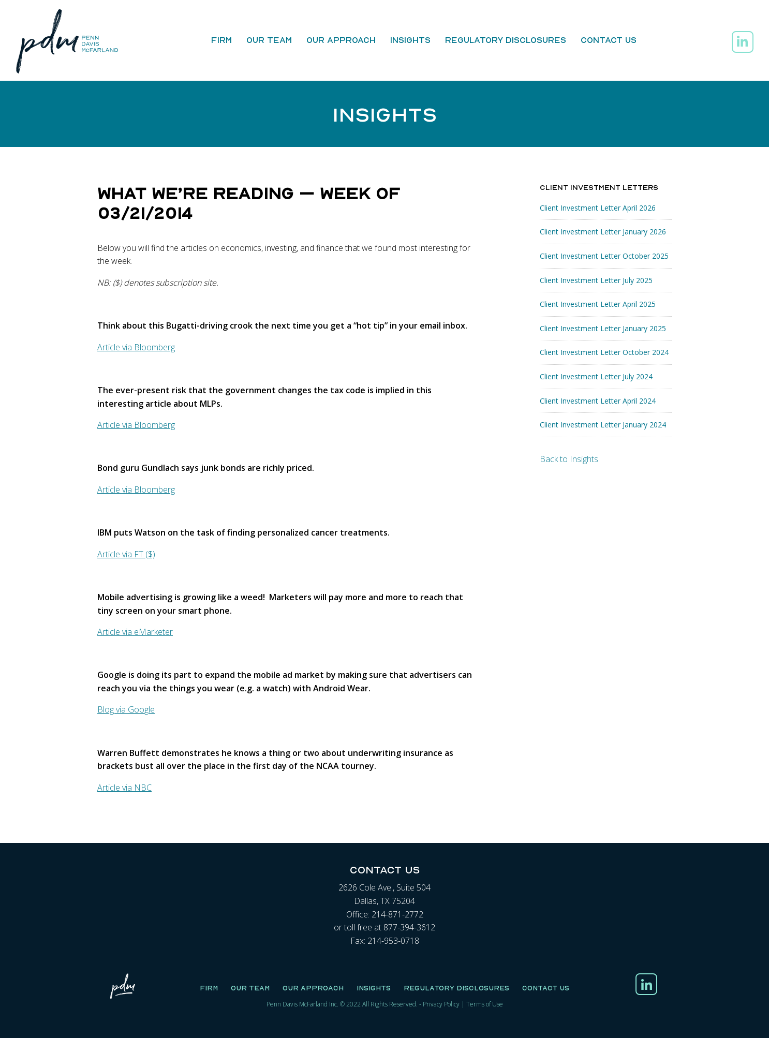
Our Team (269, 40)
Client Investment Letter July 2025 (596, 280)
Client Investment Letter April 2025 (598, 304)
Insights (410, 40)
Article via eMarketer (135, 631)
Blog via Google (126, 709)
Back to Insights (569, 459)
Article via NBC (124, 787)
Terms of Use (484, 1004)
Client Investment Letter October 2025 (604, 256)
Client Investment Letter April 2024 (598, 401)
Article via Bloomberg (136, 347)
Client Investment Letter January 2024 (603, 424)
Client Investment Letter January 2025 (603, 328)
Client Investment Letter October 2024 (604, 352)
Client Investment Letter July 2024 (596, 376)
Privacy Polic (439, 1004)
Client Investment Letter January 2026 (603, 231)
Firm (221, 40)
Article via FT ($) (126, 554)
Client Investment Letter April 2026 (598, 208)
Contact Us (609, 40)
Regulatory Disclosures (505, 40)
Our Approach (341, 40)
